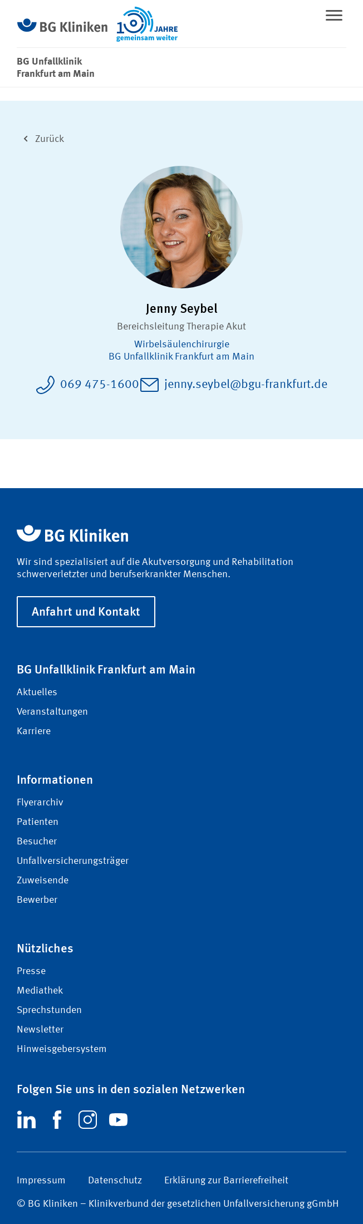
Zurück (40, 138)
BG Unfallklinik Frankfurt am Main (181, 357)
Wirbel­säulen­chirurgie (181, 345)
